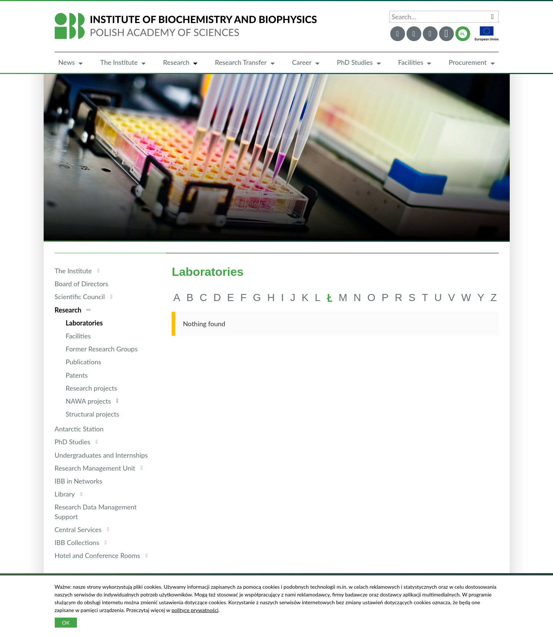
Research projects (91, 388)
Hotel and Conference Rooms (97, 555)
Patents (77, 375)
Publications (83, 362)
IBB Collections (77, 542)
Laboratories (84, 323)
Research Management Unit (95, 468)
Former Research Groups (102, 349)
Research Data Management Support (96, 511)
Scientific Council (80, 297)
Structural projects (92, 414)
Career (301, 62)
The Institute (119, 62)
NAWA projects (88, 401)
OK (66, 622)
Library (65, 494)
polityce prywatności (195, 610)
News (66, 62)
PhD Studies (355, 62)
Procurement (468, 62)
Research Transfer (241, 62)
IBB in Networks (78, 481)
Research (176, 62)
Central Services (78, 529)
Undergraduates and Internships (101, 455)
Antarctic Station (79, 429)
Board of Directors (81, 284)
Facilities (410, 62)
